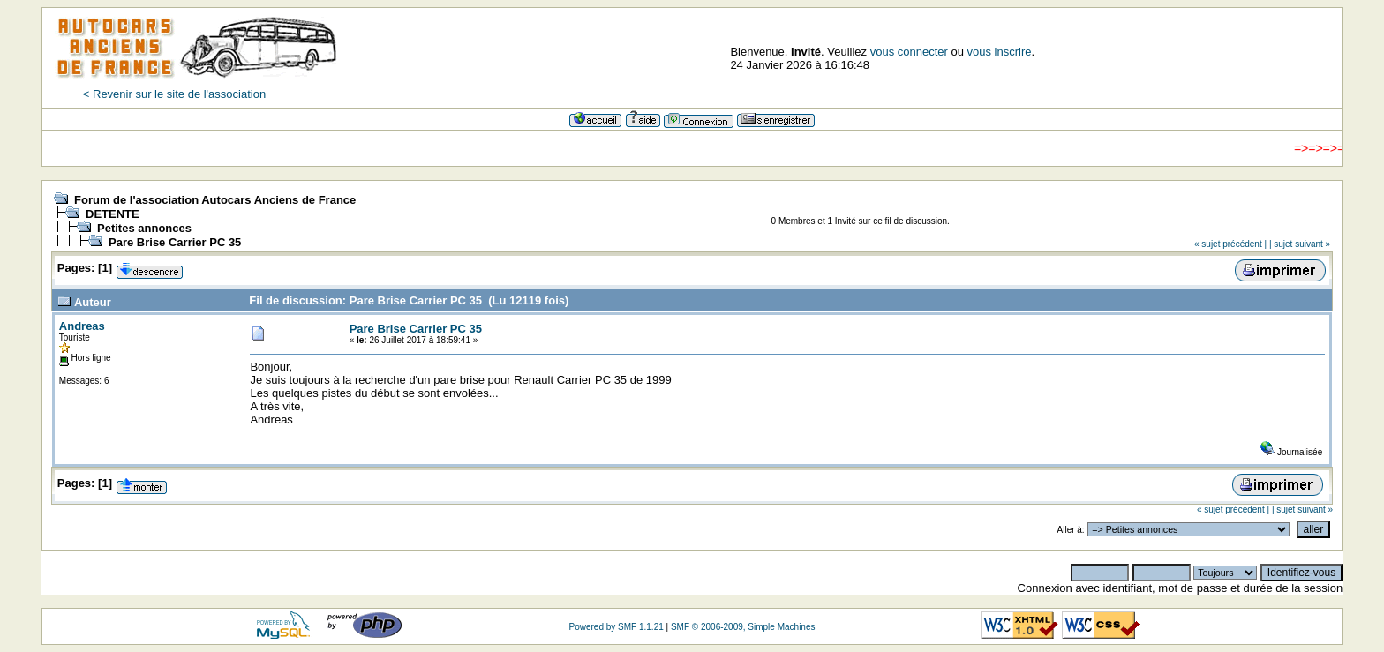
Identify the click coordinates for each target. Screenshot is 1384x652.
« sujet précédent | (1230, 244)
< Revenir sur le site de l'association (174, 94)
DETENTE (112, 214)
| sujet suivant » (1299, 244)
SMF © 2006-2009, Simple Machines (743, 627)
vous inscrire (999, 51)
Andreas (82, 326)
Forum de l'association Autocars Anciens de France (215, 199)
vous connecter (909, 51)
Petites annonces (144, 228)
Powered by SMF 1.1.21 (615, 627)
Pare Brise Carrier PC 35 (175, 242)
